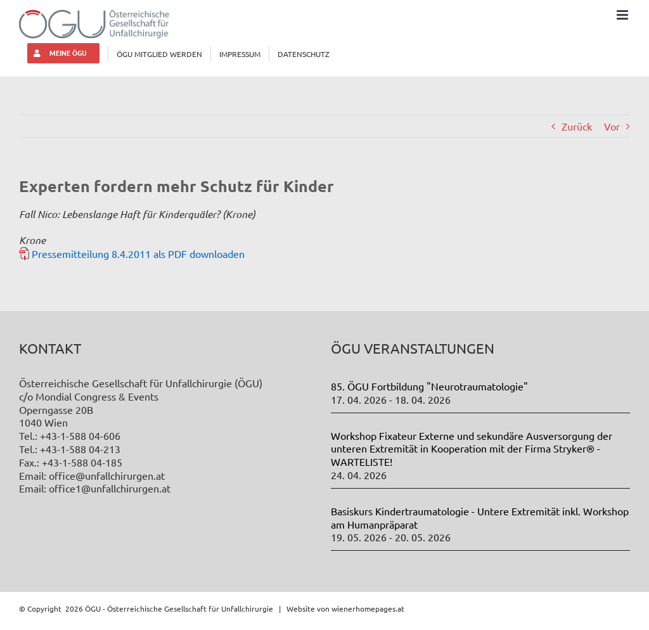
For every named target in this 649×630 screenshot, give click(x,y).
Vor (612, 126)
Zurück (577, 126)
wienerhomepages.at (367, 608)
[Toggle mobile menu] (623, 15)
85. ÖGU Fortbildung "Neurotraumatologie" (429, 386)
